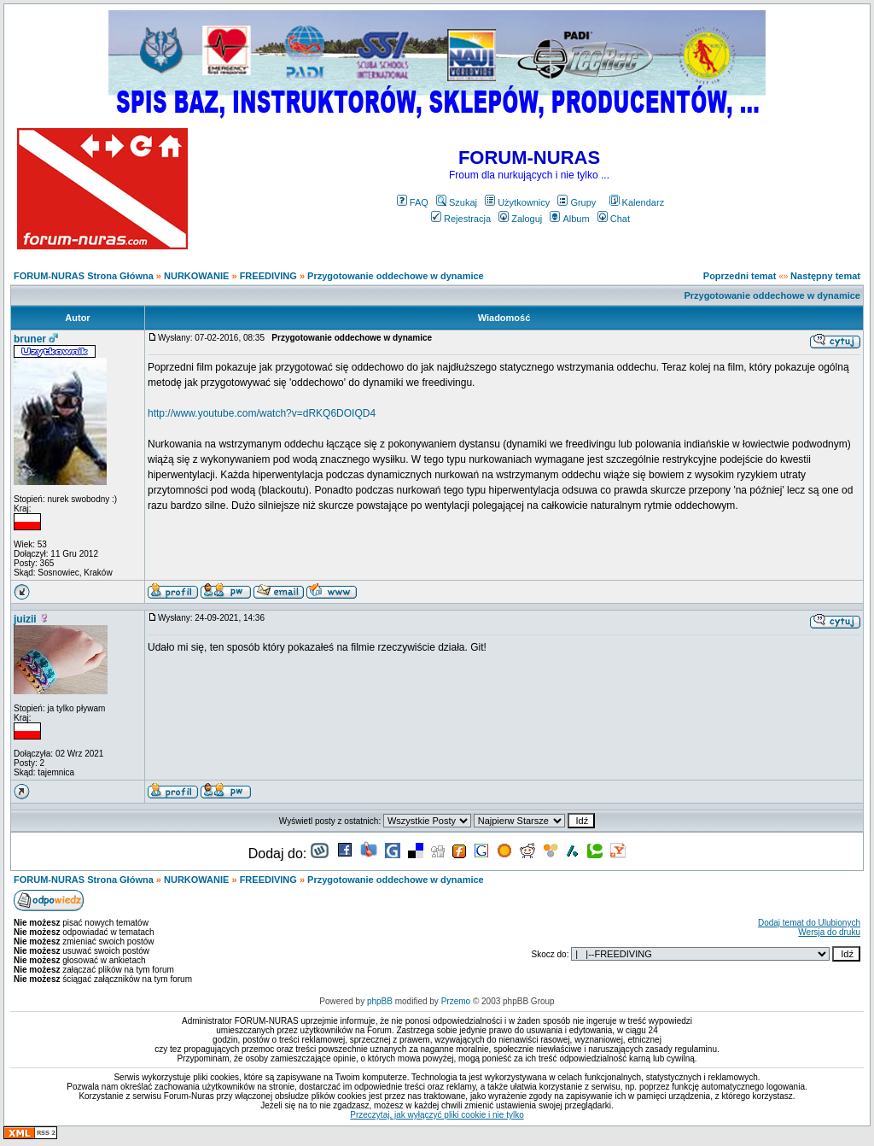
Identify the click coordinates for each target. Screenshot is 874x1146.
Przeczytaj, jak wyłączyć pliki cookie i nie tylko (436, 1115)
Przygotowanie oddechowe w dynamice (395, 276)
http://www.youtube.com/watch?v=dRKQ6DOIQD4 (262, 413)
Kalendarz (637, 202)
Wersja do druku (829, 932)
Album (569, 218)
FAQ (412, 202)
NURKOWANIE (196, 276)
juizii (25, 619)
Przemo (455, 1001)
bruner (30, 339)
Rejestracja (461, 218)
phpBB (380, 1001)
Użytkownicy (517, 202)
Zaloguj (520, 218)
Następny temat (825, 276)
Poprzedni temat (740, 276)
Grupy (576, 202)
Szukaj (456, 202)
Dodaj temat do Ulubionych (809, 922)
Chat (613, 218)
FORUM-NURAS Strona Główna (84, 276)
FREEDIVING (268, 276)
